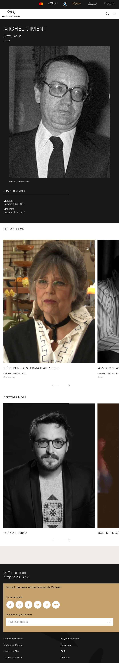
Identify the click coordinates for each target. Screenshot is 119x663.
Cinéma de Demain (13, 645)
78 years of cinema (70, 638)
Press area (66, 645)
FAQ (63, 651)
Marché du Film (11, 651)
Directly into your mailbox (19, 614)
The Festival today (12, 657)
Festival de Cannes (13, 638)
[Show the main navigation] (114, 13)
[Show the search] (107, 13)
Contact (65, 657)
